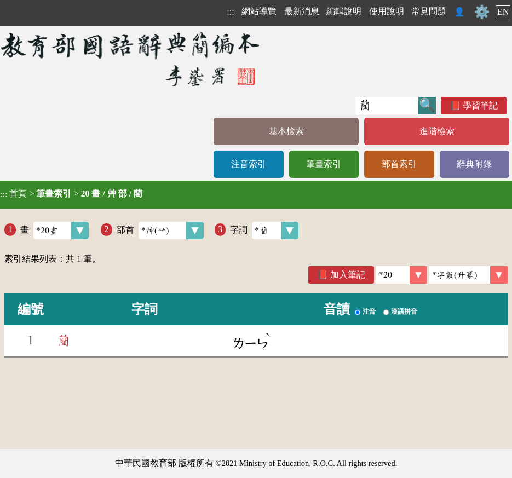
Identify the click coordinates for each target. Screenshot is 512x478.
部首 (160, 230)
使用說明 (386, 11)
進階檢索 (437, 131)
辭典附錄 (474, 164)
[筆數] (401, 275)
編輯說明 (343, 11)
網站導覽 (259, 11)
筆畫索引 (323, 164)
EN (503, 11)
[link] (468, 275)
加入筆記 (347, 274)
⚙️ (482, 12)
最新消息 (301, 11)
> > (71, 194)
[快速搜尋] (386, 105)
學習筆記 (480, 105)
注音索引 (248, 164)
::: (230, 11)
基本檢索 (286, 131)
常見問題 (428, 11)
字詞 (264, 230)
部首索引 (399, 164)
